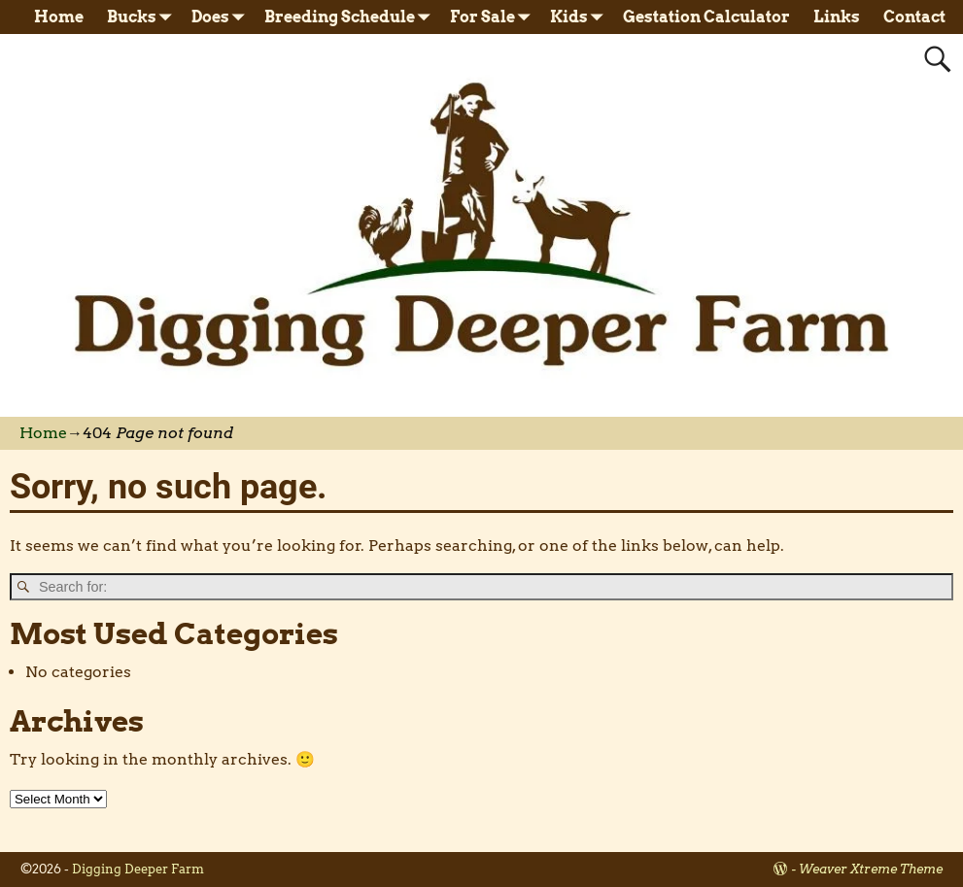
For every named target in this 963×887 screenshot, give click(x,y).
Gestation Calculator (706, 17)
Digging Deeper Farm (138, 869)
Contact (914, 17)
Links (836, 17)
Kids (580, 17)
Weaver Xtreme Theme (871, 869)
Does (222, 17)
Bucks (143, 17)
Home (59, 17)
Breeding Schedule (351, 17)
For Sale (494, 17)
